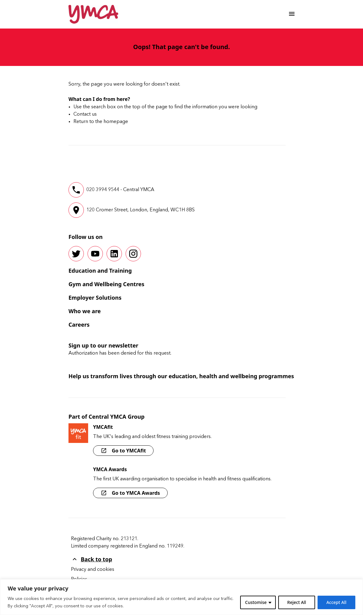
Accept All (336, 602)
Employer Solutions (94, 297)
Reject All (296, 602)
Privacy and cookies (92, 569)
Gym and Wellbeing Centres (106, 284)
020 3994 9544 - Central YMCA (120, 189)
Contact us (85, 114)
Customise (256, 602)
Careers (79, 324)
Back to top (91, 559)
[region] (181, 597)
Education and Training (100, 270)
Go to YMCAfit (123, 450)
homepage (115, 121)
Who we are (84, 311)
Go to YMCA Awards (130, 493)
